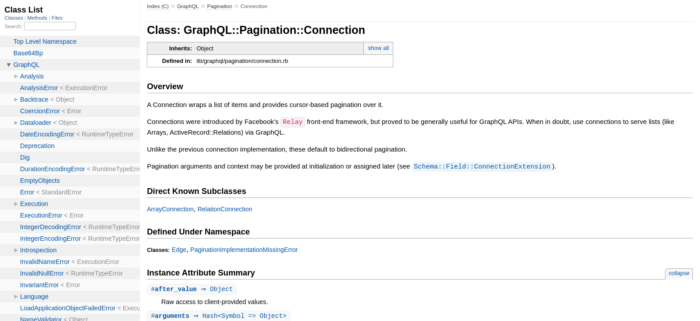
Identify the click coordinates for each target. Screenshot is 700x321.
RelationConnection (224, 208)
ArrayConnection (170, 208)
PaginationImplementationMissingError (244, 248)
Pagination (219, 6)
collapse (679, 272)
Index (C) (158, 6)
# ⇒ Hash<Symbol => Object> (220, 316)
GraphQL (188, 6)
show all (378, 48)
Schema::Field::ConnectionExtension (482, 165)
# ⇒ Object (193, 288)
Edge (179, 248)
